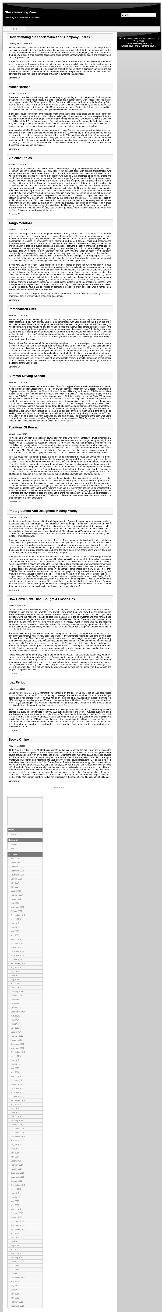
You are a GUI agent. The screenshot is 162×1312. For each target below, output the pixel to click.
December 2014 (17, 1129)
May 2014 (15, 1153)
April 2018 (15, 984)
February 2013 (17, 1213)
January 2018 (16, 996)
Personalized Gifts (22, 309)
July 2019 (15, 923)
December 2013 (17, 1173)
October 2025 (16, 879)
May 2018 (15, 979)
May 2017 (15, 1028)
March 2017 (16, 1032)
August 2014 (16, 1141)
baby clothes (70, 650)
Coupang (102, 327)
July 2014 (15, 1145)
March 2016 (16, 1076)
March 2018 (16, 988)
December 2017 (17, 1000)
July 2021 (15, 903)
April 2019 (15, 935)
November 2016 (17, 1048)
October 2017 (16, 1008)
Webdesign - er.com (142, 43)
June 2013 (15, 1197)
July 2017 (15, 1020)
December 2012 (17, 1221)
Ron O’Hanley (88, 700)
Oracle (67, 443)
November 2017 (17, 1004)
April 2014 (15, 1157)
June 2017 (15, 1024)
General (14, 844)
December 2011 (17, 1266)
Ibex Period (17, 682)
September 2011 (18, 1278)
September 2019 (18, 915)
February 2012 (17, 1257)
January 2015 (16, 1125)
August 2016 (16, 1056)
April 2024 (15, 887)
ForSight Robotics (22, 629)
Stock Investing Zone (21, 12)
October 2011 (16, 1274)
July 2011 (15, 1286)
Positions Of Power (23, 427)
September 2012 (18, 1229)
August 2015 (16, 1104)
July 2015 (15, 1108)
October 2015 (16, 1096)
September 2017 (18, 1012)
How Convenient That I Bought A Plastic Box (42, 599)
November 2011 (17, 1270)
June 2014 (15, 1149)
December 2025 (17, 871)
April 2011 (15, 1298)
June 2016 (15, 1064)
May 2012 (15, 1245)
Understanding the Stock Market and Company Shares (49, 37)
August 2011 (16, 1282)
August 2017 (16, 1016)
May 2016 (15, 1068)
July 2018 (15, 971)
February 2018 (17, 992)
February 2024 (17, 895)
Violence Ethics (20, 158)
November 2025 (17, 875)
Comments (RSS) (147, 46)
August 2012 (16, 1233)
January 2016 (16, 1084)
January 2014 (16, 1169)
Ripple (31, 238)
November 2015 (17, 1092)
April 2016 (15, 1072)
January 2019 (16, 947)
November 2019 (17, 907)
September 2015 (18, 1100)
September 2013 (18, 1185)
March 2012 (16, 1253)
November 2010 (17, 1306)
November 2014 (17, 1133)
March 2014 (16, 1161)
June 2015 (15, 1112)
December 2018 (17, 951)
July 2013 (15, 1193)
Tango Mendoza (20, 223)
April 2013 (15, 1205)
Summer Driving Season (27, 376)
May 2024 (15, 883)
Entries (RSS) (127, 46)
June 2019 (15, 927)
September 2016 (18, 1052)
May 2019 (15, 931)
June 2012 (15, 1241)
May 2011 (15, 1294)
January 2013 (16, 1217)
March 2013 (16, 1209)
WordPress (138, 41)
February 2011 (17, 1302)
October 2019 (16, 911)
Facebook (93, 198)
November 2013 (17, 1177)
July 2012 (15, 1237)
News (13, 848)
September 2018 (18, 963)
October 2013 (16, 1181)
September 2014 (18, 1137)
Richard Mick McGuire (52, 391)
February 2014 (17, 1165)
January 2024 (16, 899)
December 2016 (17, 1044)
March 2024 (16, 891)
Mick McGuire (15, 107)
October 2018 (16, 959)
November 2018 (17, 955)
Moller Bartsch (19, 87)
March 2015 (16, 1116)
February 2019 (17, 943)
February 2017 (17, 1036)
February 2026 (17, 867)
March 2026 (16, 863)
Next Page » (60, 787)
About (14, 29)
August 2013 (16, 1189)
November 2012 (17, 1225)
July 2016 (15, 1060)
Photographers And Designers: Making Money (43, 511)
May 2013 (15, 1201)
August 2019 (16, 919)
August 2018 (16, 967)
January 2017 (16, 1040)
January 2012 (16, 1262)
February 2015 (17, 1120)
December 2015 (17, 1088)
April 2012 (15, 1249)
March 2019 (16, 939)
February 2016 (17, 1080)
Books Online (19, 739)
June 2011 (15, 1290)
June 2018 (15, 975)
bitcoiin (108, 100)
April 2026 (15, 859)
